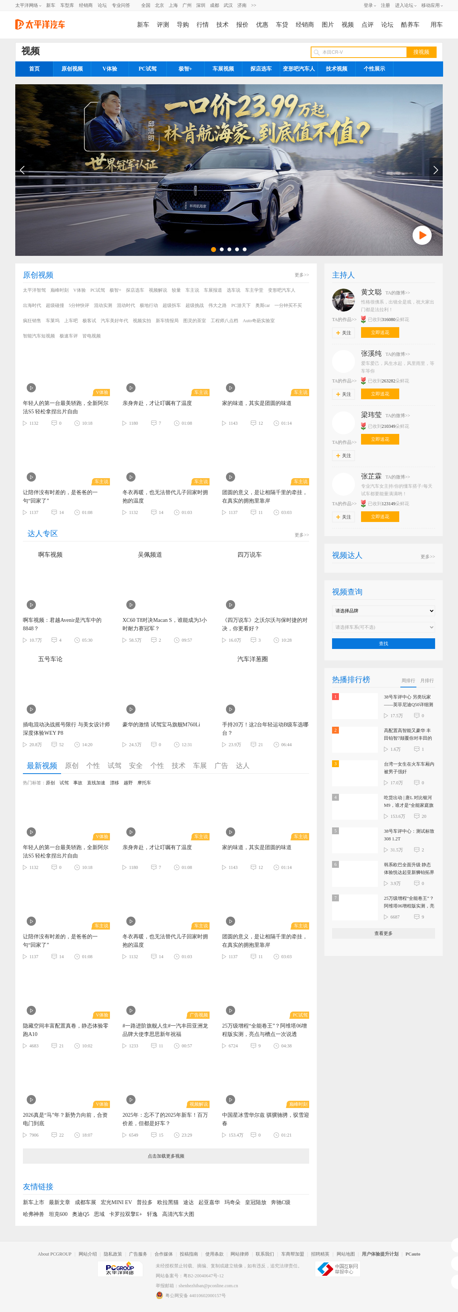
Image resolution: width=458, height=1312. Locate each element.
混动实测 (103, 305)
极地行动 (149, 305)
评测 (163, 24)
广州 (187, 5)
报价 (242, 24)
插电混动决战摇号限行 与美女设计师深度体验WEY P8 (66, 729)
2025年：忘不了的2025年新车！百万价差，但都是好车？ (165, 1119)
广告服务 (138, 1254)
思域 (99, 1214)
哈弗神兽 (33, 1214)
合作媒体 (164, 1254)
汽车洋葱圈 (245, 659)
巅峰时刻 (59, 290)
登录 (368, 5)
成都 (214, 5)
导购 (183, 24)
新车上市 (33, 1202)
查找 (383, 643)
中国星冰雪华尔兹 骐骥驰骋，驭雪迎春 (265, 1119)
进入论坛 (404, 5)
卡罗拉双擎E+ (125, 1214)
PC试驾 (147, 69)
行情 (203, 24)
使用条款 (214, 1254)
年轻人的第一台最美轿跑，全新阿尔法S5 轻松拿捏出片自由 (65, 407)
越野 (128, 782)
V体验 (109, 69)
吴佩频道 (142, 554)
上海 (173, 5)
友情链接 (38, 1186)
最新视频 (42, 765)
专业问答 (121, 5)
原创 (72, 765)
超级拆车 (172, 305)
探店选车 (261, 69)
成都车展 (85, 1202)
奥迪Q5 (80, 1214)
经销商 (86, 5)
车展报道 (213, 290)
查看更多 (383, 933)
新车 (50, 5)
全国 (145, 5)
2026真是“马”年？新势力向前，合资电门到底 (65, 1119)
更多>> (302, 275)
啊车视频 (43, 554)
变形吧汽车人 (299, 69)
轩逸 (152, 1214)
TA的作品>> (344, 319)
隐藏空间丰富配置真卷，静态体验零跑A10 (65, 1030)
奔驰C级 (280, 1202)
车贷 (282, 24)
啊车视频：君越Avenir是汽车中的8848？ (62, 624)
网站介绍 (88, 1254)
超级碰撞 (55, 305)
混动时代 (126, 305)
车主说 (192, 290)
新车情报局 (167, 320)
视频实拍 (142, 320)
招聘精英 (320, 1254)
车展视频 (223, 69)
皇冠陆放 (255, 1202)
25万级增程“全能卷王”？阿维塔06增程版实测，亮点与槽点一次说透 (264, 1030)
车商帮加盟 (292, 1254)
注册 (385, 5)
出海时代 (32, 305)
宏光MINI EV (116, 1202)
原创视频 (72, 69)
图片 (328, 24)
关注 (343, 333)
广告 (221, 765)
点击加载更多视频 (166, 1156)
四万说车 (242, 554)
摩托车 (144, 782)
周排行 (408, 680)
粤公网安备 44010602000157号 (191, 1295)
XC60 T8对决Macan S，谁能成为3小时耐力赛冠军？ (165, 624)
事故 (77, 782)
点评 (367, 24)
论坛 (102, 5)
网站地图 (346, 1254)
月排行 (427, 680)
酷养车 (410, 24)
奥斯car (262, 305)
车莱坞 (53, 320)
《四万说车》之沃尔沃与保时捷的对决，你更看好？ (265, 624)
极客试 (89, 320)
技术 (222, 24)
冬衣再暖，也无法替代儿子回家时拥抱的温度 (165, 497)
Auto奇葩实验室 (259, 320)
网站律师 (240, 1254)
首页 (34, 69)
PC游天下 (241, 305)
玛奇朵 (232, 1202)
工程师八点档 (224, 320)
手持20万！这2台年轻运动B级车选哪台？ (265, 729)
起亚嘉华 (209, 1202)
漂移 (114, 782)
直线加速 (96, 782)
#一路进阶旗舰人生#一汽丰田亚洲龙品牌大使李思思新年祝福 (165, 1030)
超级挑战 (194, 305)
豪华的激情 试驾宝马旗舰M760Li (161, 724)
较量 (176, 290)
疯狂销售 (32, 320)
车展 (200, 765)
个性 (93, 765)
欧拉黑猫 (168, 1202)
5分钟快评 (79, 305)
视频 (348, 24)
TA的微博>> (397, 292)
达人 (243, 765)
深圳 (200, 5)
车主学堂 (254, 290)
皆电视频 (91, 336)
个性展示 (374, 69)
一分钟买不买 (288, 305)
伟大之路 (217, 305)
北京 (159, 5)
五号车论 (43, 659)
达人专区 (42, 533)
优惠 (262, 24)
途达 (188, 1202)
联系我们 (265, 1254)
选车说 (233, 290)
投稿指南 (189, 1254)
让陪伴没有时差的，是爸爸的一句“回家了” (60, 497)
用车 (437, 24)
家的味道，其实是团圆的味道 (257, 403)
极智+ (185, 69)
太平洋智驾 (34, 290)
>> (253, 5)
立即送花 (380, 332)
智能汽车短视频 (39, 336)
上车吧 (71, 320)
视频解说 (158, 290)
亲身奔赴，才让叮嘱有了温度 (157, 403)
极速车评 (69, 336)
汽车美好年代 (114, 320)
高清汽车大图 (178, 1214)
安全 (136, 765)
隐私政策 (113, 1254)
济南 (242, 5)
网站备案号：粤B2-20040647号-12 (190, 1275)
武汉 (228, 5)
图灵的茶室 (194, 320)
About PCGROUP (54, 1254)
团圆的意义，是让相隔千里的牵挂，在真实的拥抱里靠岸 (265, 497)
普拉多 (145, 1202)
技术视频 (336, 69)
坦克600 (58, 1214)
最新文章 (59, 1202)
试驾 (114, 765)
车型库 (67, 5)
